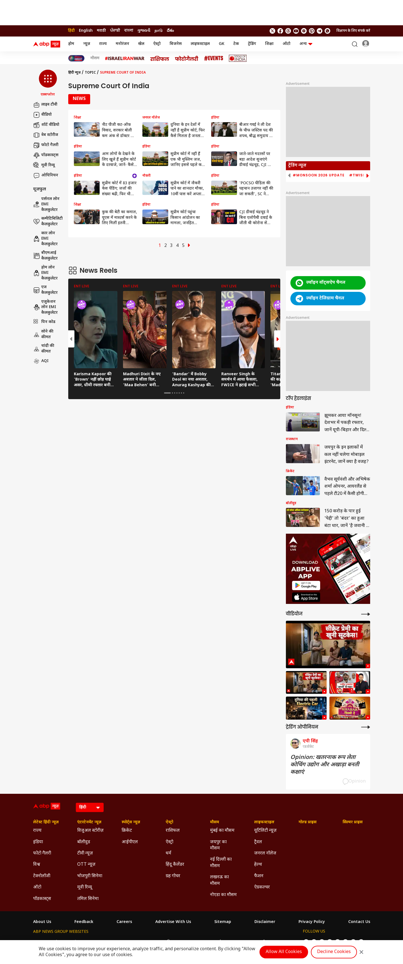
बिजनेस (176, 44)
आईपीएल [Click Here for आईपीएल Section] (130, 842)
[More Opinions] (365, 727)
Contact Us (359, 922)
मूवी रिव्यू (44, 165)
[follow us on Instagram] (303, 31)
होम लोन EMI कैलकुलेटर (45, 273)
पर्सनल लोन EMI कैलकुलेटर (46, 204)
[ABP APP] (306, 585)
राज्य (103, 44)
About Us (42, 922)
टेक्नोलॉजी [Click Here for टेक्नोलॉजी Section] (41, 876)
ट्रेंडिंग (252, 44)
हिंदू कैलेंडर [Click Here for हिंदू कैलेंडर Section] (175, 865)
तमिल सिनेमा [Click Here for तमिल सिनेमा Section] (88, 899)
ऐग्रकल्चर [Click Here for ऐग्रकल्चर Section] (262, 887)
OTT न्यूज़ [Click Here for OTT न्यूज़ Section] (86, 865)
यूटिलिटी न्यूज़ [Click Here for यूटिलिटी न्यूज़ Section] (265, 831)
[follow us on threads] (288, 31)
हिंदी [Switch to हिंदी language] (71, 30)
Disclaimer (264, 922)
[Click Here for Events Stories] (213, 58)
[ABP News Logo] (47, 44)
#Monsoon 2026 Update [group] (319, 175)
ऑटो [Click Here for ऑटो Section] (37, 887)
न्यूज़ (86, 44)
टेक (236, 44)
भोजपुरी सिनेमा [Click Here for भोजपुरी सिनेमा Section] (89, 876)
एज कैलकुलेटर (45, 290)
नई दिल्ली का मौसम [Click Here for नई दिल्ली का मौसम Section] (221, 863)
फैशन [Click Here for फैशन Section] (258, 876)
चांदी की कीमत (43, 348)
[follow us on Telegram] (319, 31)
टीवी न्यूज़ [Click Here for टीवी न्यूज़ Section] (85, 853)
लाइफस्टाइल (200, 44)
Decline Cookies (334, 952)
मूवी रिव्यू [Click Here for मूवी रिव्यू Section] (84, 887)
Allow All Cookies (284, 952)
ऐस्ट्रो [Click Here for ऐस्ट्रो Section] (169, 822)
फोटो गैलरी (45, 145)
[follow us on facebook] (280, 31)
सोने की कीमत (43, 334)
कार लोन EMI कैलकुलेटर (45, 239)
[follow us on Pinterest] (311, 31)
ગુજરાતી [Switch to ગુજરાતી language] (143, 30)
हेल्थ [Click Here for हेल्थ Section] (258, 865)
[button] (48, 83)
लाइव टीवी (45, 104)
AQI (41, 361)
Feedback (83, 922)
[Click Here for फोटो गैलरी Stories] (187, 58)
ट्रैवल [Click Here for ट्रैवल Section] (258, 842)
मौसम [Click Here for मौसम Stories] (94, 58)
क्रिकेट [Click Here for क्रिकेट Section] (127, 831)
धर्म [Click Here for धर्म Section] (168, 853)
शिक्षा (269, 44)
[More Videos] (365, 614)
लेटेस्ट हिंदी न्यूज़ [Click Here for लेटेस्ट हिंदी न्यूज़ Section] (46, 822)
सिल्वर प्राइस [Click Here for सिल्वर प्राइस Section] (353, 822)
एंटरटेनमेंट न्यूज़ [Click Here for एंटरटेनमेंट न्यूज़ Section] (89, 822)
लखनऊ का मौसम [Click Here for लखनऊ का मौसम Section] (219, 880)
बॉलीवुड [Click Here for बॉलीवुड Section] (83, 842)
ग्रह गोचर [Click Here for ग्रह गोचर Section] (173, 876)
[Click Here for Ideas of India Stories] (238, 58)
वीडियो (42, 115)
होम (71, 44)
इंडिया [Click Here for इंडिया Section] (38, 842)
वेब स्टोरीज (45, 135)
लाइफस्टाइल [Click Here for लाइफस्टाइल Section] (264, 822)
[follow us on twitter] (272, 31)
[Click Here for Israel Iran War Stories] (125, 58)
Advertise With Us (173, 922)
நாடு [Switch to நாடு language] (158, 30)
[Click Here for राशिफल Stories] (159, 58)
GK (221, 44)
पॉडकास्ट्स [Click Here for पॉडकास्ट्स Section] (42, 899)
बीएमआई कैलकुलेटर (45, 255)
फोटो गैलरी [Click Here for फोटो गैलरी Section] (42, 853)
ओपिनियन (45, 175)
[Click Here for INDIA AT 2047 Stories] (76, 58)
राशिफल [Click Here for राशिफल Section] (173, 831)
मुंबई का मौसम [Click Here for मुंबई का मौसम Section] (222, 831)
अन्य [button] (305, 44)
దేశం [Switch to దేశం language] (170, 30)
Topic (90, 73)
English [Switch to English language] (86, 30)
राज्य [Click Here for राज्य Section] (37, 831)
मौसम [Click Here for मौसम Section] (214, 822)
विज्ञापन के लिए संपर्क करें (353, 31)
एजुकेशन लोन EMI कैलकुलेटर (45, 307)
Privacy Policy (312, 922)
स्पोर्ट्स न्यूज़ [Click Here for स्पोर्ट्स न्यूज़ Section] (131, 822)
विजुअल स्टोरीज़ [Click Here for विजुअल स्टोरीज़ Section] (90, 831)
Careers (124, 922)
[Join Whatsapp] (327, 31)
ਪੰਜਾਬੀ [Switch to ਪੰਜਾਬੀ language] (115, 30)
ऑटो (286, 44)
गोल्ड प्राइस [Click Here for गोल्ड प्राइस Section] (308, 822)
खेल (141, 44)
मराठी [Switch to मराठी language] (101, 30)
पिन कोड (44, 322)
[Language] (90, 807)
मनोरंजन (122, 44)
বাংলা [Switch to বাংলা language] (128, 30)
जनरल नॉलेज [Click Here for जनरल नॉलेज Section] (265, 853)
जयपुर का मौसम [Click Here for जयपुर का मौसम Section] (218, 845)
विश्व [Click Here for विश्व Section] (36, 865)
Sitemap (222, 922)
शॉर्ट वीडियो (46, 125)
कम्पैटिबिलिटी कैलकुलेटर (48, 221)
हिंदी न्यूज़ (74, 73)
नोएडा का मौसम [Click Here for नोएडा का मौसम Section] (223, 895)
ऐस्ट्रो (157, 44)
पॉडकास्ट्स (45, 155)
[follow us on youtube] (296, 31)
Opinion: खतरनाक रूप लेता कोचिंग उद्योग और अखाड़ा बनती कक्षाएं (324, 765)
